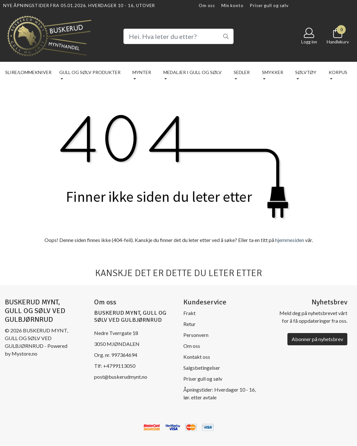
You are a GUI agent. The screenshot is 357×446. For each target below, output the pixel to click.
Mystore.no (24, 353)
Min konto (232, 5)
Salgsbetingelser (201, 368)
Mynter (141, 72)
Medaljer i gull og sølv (192, 72)
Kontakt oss (196, 357)
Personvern (195, 335)
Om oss (207, 5)
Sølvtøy (305, 72)
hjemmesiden (289, 240)
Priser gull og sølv (269, 5)
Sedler (242, 72)
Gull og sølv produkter (90, 72)
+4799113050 (119, 366)
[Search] (178, 36)
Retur (189, 324)
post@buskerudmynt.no (120, 377)
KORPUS (338, 72)
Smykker (272, 72)
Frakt (189, 313)
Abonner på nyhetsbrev (317, 339)
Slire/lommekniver (28, 72)
